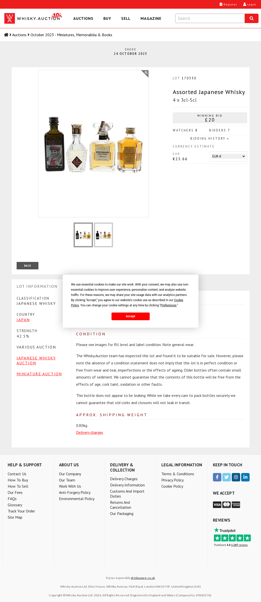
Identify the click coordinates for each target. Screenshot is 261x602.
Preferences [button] (168, 305)
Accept (130, 316)
